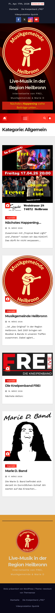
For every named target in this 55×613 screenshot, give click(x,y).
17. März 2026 (15, 477)
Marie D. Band (16, 471)
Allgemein (11, 218)
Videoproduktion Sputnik (26, 14)
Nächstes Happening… (23, 223)
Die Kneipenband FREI (22, 386)
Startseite (13, 9)
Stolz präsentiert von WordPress (18, 589)
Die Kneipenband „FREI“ (32, 9)
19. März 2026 (15, 228)
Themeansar (29, 593)
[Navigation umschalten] (25, 118)
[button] (44, 118)
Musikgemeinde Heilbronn (26, 316)
